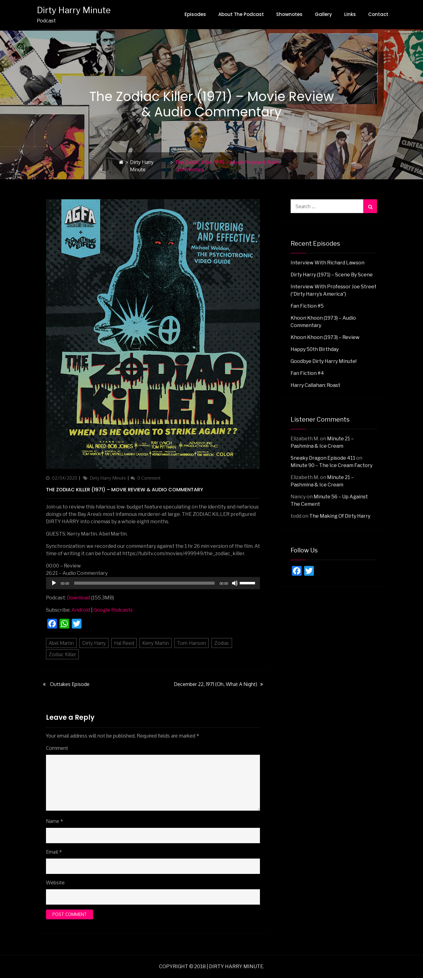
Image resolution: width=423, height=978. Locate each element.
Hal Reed (124, 643)
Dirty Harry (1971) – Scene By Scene (332, 275)
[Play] (54, 583)
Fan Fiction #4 (307, 373)
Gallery (323, 14)
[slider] (144, 583)
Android (80, 610)
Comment (57, 748)
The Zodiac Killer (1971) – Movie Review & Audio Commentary (124, 489)
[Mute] (235, 583)
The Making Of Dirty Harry (339, 516)
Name (54, 821)
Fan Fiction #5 (307, 306)
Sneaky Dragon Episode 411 (323, 458)
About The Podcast (241, 14)
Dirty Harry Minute (74, 10)
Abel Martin (61, 643)
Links (350, 14)
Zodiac (221, 643)
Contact (378, 14)
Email (54, 852)
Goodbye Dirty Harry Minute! (323, 361)
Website (55, 882)
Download (78, 598)
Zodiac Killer (62, 654)
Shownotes (289, 14)
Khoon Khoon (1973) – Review (325, 337)
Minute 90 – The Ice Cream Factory (331, 465)
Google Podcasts (113, 610)
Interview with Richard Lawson (327, 263)
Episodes (195, 14)
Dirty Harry (94, 643)
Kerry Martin (155, 643)
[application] (153, 583)
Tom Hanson (191, 643)
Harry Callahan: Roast (315, 385)
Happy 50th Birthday (315, 349)
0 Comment (149, 478)
